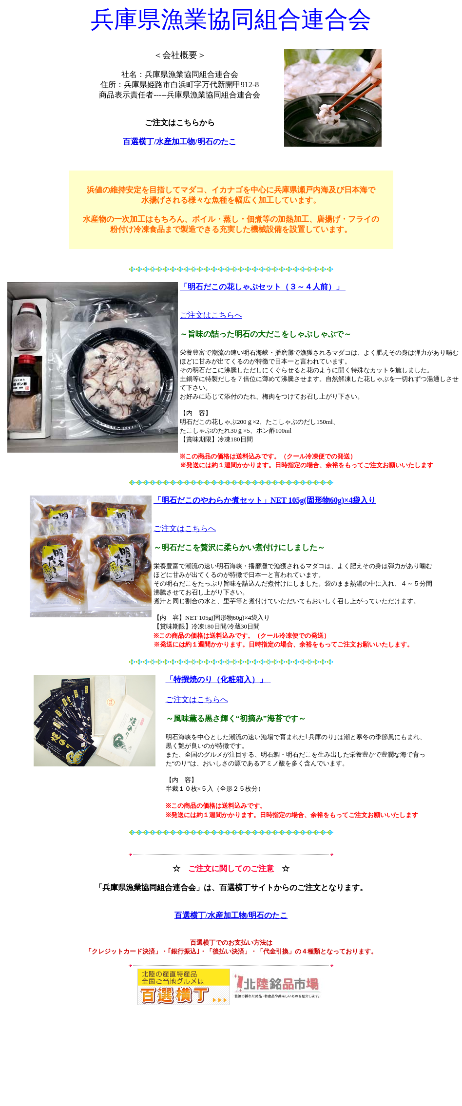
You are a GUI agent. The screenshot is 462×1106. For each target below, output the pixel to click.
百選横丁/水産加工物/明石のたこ (179, 141)
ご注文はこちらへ (211, 315)
